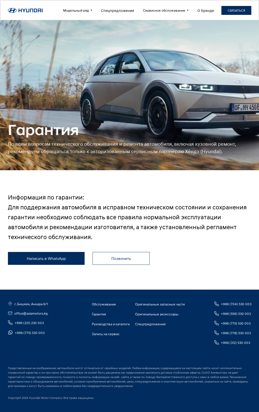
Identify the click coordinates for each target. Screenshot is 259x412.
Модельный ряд (77, 10)
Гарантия (99, 314)
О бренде (205, 10)
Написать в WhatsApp (46, 258)
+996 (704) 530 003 (232, 304)
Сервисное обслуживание (165, 10)
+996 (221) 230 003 (26, 322)
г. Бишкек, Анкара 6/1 (28, 304)
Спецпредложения (117, 10)
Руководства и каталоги (111, 324)
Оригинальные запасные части (160, 304)
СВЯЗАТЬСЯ (236, 10)
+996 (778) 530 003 (232, 332)
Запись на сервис (105, 334)
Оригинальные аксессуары (157, 314)
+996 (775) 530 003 (26, 332)
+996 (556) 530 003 (232, 313)
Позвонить (121, 258)
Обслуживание (104, 304)
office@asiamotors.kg (28, 313)
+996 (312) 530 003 (232, 342)
